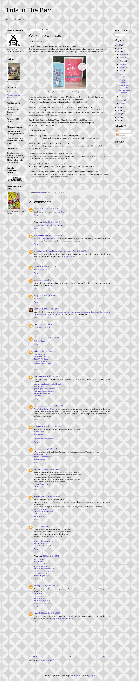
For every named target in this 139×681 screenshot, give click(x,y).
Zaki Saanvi (38, 376)
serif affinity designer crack (43, 514)
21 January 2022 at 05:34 (52, 496)
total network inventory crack (44, 439)
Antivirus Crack (39, 341)
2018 (119, 51)
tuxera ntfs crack (39, 516)
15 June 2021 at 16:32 (49, 296)
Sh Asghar (37, 469)
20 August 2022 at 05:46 (50, 586)
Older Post (106, 656)
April (122, 97)
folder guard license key (42, 393)
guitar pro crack (69, 256)
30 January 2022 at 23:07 (46, 526)
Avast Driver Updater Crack (44, 409)
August (122, 67)
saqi (35, 324)
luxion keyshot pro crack (42, 600)
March (122, 100)
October (122, 61)
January (122, 103)
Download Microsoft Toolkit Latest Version (48, 225)
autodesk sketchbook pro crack (44, 571)
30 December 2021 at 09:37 (50, 426)
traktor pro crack (39, 598)
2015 (119, 114)
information (77, 589)
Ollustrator (76, 676)
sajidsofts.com (39, 338)
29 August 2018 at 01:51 (49, 209)
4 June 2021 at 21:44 (48, 280)
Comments (120, 135)
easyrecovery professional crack (44, 568)
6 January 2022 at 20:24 (49, 449)
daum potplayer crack (41, 270)
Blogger (92, 676)
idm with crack (39, 559)
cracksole (37, 613)
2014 (119, 117)
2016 (119, 111)
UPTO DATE (38, 309)
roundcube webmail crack (42, 546)
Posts (119, 131)
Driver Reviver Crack (41, 361)
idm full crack (38, 561)
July (121, 71)
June (121, 74)
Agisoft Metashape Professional (63, 618)
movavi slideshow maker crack (44, 541)
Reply (36, 215)
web (71, 254)
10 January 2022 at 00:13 (50, 469)
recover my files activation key (44, 391)
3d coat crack (38, 434)
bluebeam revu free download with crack (47, 384)
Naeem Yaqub (39, 496)
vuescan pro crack (40, 432)
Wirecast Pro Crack (40, 357)
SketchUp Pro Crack (41, 359)
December (123, 54)
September (123, 64)
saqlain (36, 351)
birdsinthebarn (14, 92)
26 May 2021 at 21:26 (48, 267)
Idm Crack (53, 285)
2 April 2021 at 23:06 (79, 251)
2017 (119, 107)
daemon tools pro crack (42, 543)
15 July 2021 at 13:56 (52, 338)
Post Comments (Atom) (46, 660)
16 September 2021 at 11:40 (53, 406)
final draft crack (39, 486)
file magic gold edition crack (43, 511)
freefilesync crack (40, 539)
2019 (119, 48)
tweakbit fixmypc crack (42, 484)
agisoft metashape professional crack (46, 238)
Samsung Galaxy (59, 212)
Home (70, 656)
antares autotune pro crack (42, 603)
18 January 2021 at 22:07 (53, 235)
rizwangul (37, 586)
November (123, 57)
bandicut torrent (39, 386)
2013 (119, 120)
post (92, 283)
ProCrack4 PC (39, 235)
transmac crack (39, 299)
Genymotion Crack (40, 354)
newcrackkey (38, 406)
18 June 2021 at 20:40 (51, 309)
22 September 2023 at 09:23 (50, 613)
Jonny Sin (37, 296)
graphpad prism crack (41, 454)
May (121, 77)
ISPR (36, 526)
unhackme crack (39, 459)
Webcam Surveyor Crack (42, 364)
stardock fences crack (41, 596)
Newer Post (33, 656)
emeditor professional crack (43, 573)
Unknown (37, 209)
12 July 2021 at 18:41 (44, 324)
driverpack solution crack (42, 457)
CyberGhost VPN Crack (42, 328)
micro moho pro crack (41, 575)
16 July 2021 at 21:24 (47, 351)
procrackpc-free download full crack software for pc (52, 251)
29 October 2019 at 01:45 (51, 222)
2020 (119, 45)
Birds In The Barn (28, 10)
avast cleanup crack (40, 509)
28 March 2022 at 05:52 (51, 556)
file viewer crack (39, 564)
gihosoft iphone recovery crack (44, 389)
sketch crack (38, 593)
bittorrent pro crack (40, 566)
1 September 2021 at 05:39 (52, 376)
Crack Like (37, 396)
